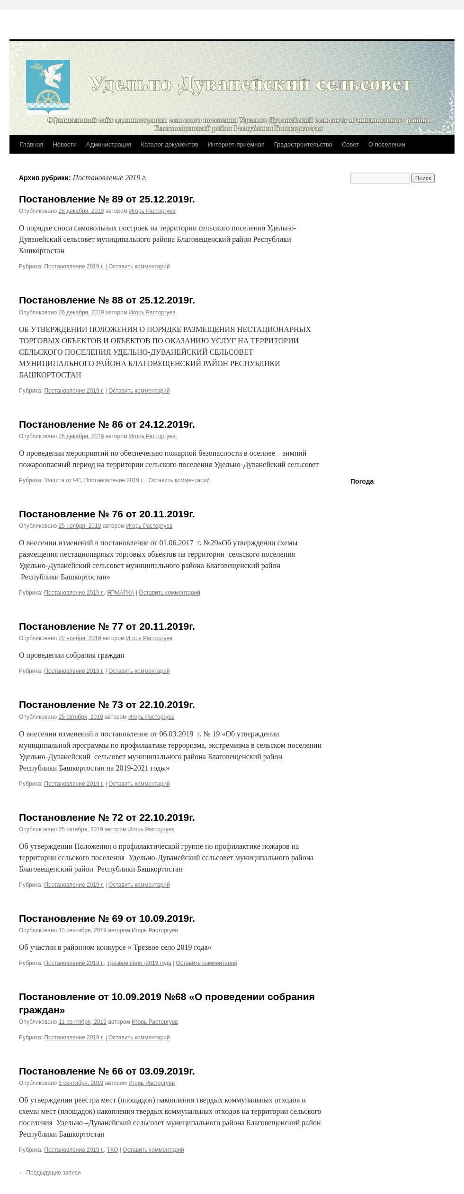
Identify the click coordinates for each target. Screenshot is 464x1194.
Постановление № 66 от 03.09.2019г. (107, 1070)
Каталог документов (169, 144)
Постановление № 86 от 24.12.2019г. (107, 424)
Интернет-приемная (236, 144)
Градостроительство (303, 144)
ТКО (112, 1150)
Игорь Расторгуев (152, 211)
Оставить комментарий (139, 266)
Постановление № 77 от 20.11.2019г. (107, 626)
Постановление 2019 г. (74, 266)
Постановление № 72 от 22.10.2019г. (107, 817)
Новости (64, 144)
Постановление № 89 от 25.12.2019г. (107, 198)
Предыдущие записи (49, 1172)
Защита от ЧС (62, 480)
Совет (350, 144)
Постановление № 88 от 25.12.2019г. (107, 299)
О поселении (386, 144)
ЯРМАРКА (120, 592)
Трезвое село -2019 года (139, 963)
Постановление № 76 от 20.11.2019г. (107, 513)
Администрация (109, 144)
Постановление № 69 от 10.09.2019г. (107, 918)
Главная (31, 144)
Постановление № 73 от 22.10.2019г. (107, 704)
